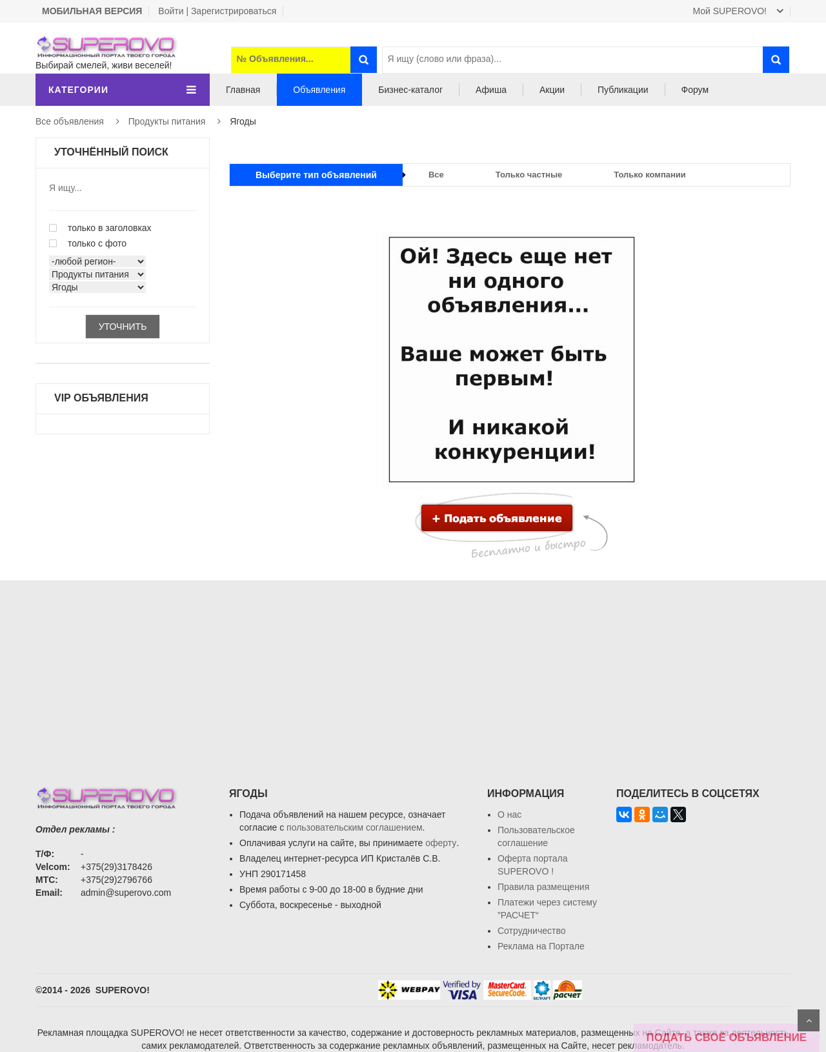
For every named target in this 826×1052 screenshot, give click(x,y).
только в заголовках (100, 228)
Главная (243, 90)
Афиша (491, 90)
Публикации (623, 90)
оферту (440, 843)
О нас (509, 814)
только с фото (87, 243)
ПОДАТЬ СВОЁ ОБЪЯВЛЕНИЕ (727, 1037)
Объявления (319, 90)
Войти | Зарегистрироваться (217, 11)
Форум (695, 90)
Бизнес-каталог (410, 90)
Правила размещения (543, 887)
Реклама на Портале (541, 946)
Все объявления (69, 121)
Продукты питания (167, 121)
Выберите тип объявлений (316, 175)
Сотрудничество (531, 931)
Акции (552, 90)
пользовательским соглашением (355, 827)
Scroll (809, 1020)
